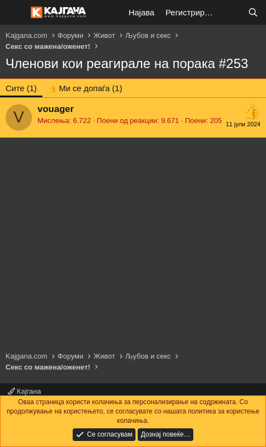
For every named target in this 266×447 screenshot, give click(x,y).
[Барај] (253, 12)
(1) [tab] (21, 88)
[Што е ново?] (231, 12)
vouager (55, 109)
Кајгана (24, 391)
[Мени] (15, 13)
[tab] (85, 88)
